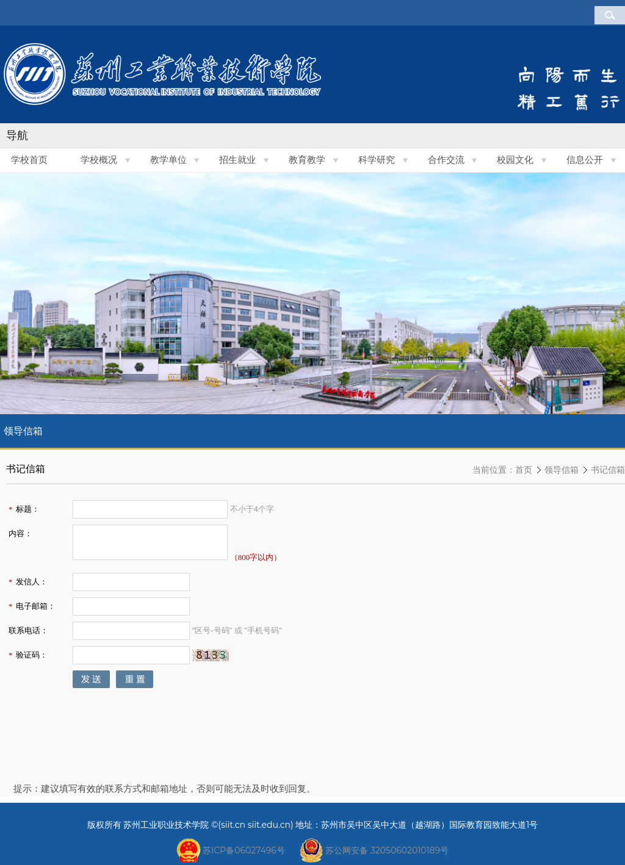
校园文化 (515, 160)
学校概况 (99, 160)
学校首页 (29, 160)
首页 (523, 469)
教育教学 (307, 160)
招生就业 (237, 160)
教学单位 (168, 160)
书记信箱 (608, 469)
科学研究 (376, 160)
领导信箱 (561, 469)
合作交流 (446, 160)
